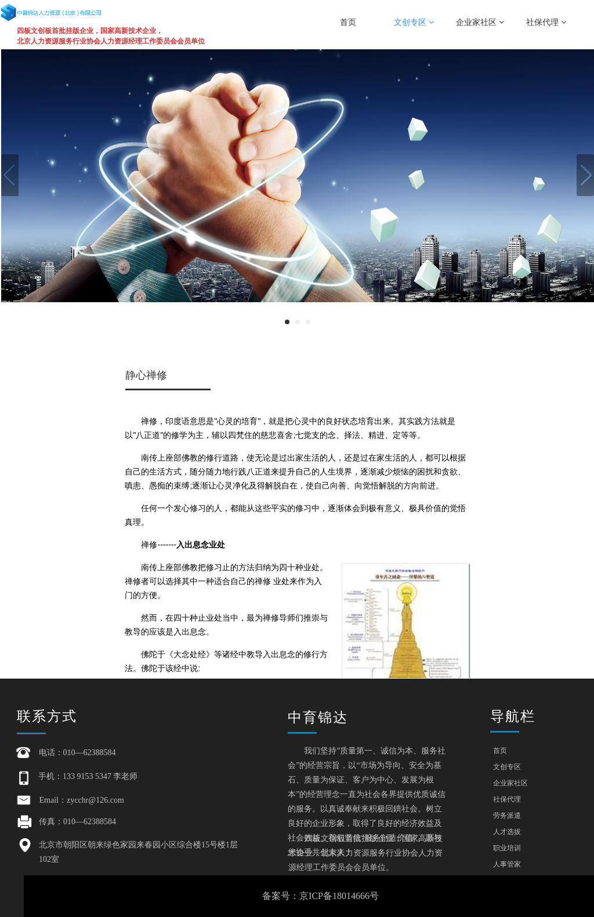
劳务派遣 (507, 815)
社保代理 (546, 22)
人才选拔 (507, 832)
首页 (348, 22)
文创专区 (414, 22)
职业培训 (507, 848)
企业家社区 (480, 22)
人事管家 (507, 864)
